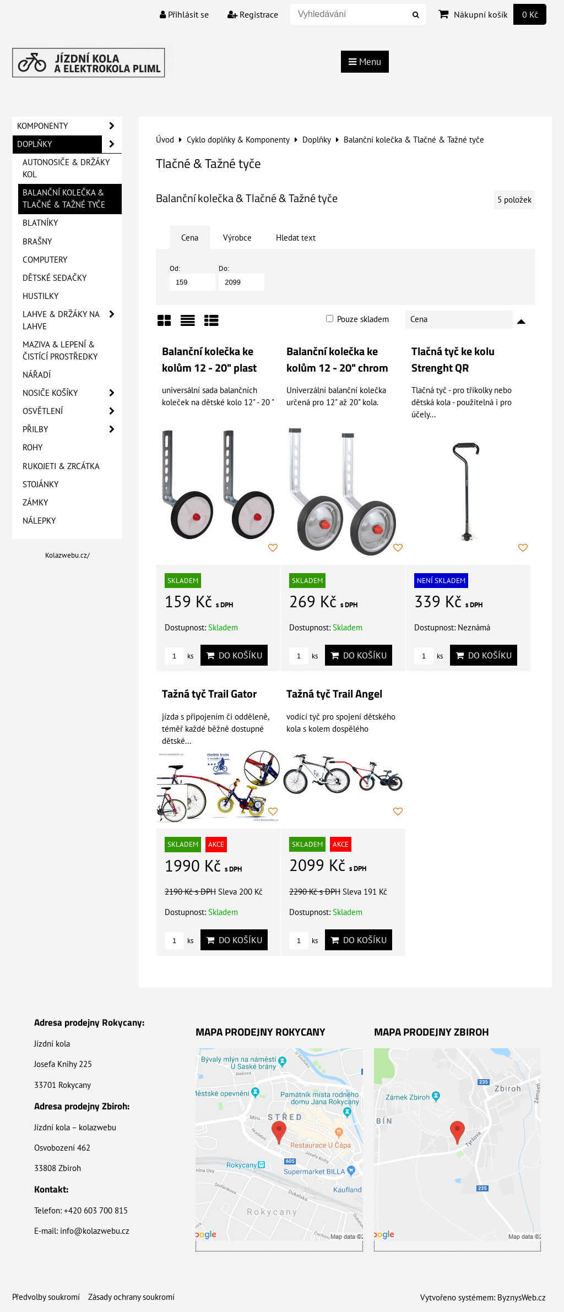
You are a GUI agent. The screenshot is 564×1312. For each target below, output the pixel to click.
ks (179, 656)
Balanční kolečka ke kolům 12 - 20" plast (209, 359)
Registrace (252, 14)
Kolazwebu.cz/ (67, 555)
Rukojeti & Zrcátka (61, 466)
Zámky (35, 502)
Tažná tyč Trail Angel (334, 693)
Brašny (37, 241)
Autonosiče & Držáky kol (66, 168)
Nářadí (37, 374)
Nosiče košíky (72, 393)
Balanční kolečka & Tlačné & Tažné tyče (64, 198)
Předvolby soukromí (46, 1297)
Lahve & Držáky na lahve (72, 320)
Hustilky (40, 296)
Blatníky (40, 222)
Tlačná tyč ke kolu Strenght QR (453, 359)
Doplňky (69, 144)
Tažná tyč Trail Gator (209, 693)
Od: (192, 277)
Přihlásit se (184, 14)
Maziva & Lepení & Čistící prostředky (60, 350)
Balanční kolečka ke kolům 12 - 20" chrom (337, 359)
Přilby (72, 429)
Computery (45, 259)
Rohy (32, 447)
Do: (241, 277)
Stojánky (40, 484)
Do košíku (234, 655)
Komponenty (69, 126)
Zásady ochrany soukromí (131, 1297)
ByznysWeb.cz (521, 1297)
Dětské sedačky (54, 278)
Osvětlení (72, 411)
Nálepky (39, 520)
